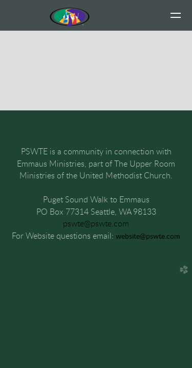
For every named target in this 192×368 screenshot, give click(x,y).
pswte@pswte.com (96, 224)
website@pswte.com (148, 236)
